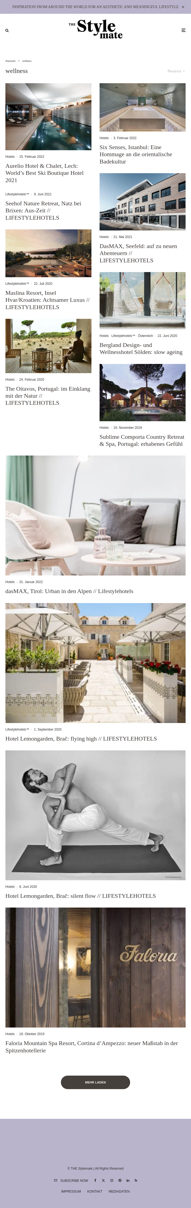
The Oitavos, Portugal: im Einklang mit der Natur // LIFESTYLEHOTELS (47, 395)
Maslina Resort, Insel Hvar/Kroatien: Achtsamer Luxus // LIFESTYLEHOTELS (47, 299)
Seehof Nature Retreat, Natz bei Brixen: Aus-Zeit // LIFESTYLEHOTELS (43, 210)
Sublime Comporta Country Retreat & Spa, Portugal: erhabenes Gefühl (142, 440)
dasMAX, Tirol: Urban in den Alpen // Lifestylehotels (69, 591)
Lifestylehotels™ (17, 194)
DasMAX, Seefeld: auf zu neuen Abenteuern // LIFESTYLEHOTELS (138, 253)
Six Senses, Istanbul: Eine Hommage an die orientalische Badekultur (136, 154)
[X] (103, 1180)
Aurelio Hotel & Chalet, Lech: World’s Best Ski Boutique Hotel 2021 (44, 172)
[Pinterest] (120, 1180)
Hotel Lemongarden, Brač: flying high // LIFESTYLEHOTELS (81, 738)
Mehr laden (95, 1082)
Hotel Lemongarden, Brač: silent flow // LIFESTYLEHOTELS (80, 895)
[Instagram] (112, 1180)
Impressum (71, 1191)
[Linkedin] (128, 1180)
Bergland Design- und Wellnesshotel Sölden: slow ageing (141, 348)
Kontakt (95, 1191)
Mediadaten (119, 1191)
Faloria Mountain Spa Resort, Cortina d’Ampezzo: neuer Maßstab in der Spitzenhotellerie (91, 1046)
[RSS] (136, 1180)
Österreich (145, 336)
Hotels (10, 157)
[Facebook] (95, 1180)
